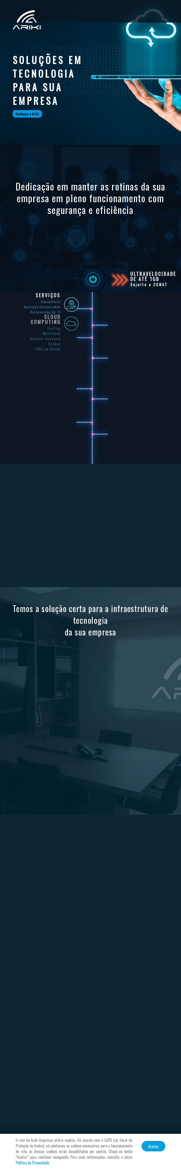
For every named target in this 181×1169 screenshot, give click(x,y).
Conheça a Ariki (27, 113)
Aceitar (153, 1146)
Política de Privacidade (32, 1162)
